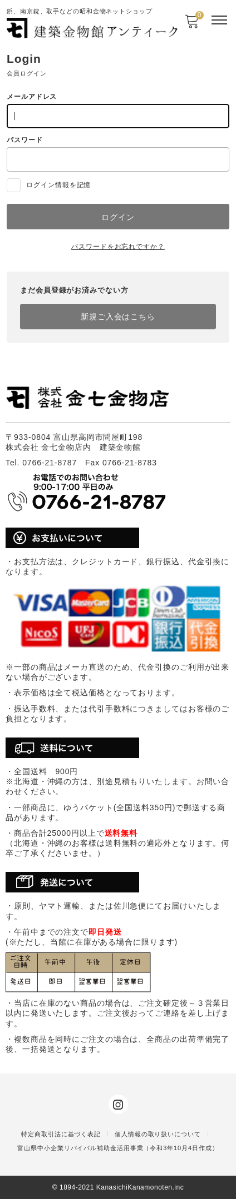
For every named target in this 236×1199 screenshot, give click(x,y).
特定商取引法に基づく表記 (61, 1134)
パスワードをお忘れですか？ (118, 246)
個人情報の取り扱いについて (158, 1134)
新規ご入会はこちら (118, 316)
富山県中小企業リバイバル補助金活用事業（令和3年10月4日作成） (117, 1148)
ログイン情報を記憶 (49, 185)
